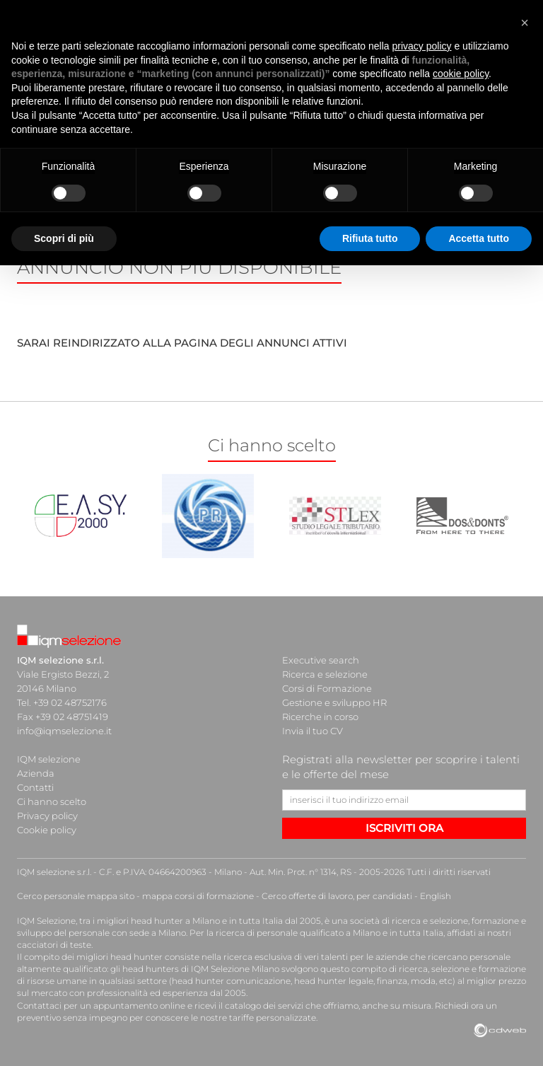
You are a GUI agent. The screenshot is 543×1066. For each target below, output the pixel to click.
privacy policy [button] (422, 46)
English (435, 896)
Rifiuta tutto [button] (370, 238)
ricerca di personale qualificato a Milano (298, 932)
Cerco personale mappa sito (75, 896)
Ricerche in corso (320, 716)
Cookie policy (46, 829)
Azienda (35, 773)
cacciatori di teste (54, 944)
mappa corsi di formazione (198, 896)
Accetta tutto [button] (478, 238)
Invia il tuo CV (312, 730)
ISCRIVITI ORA (404, 828)
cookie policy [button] (461, 73)
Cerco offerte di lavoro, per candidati (337, 896)
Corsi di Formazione (327, 688)
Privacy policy (47, 815)
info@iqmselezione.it (64, 730)
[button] (524, 22)
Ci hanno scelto (51, 801)
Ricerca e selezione (325, 674)
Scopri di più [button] (64, 238)
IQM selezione (49, 759)
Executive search (320, 660)
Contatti (35, 787)
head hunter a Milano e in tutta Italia (207, 920)
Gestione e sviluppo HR (334, 702)
